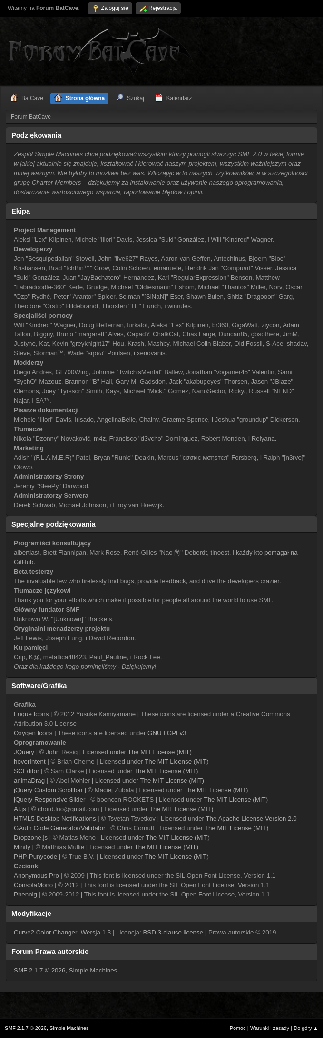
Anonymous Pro (36, 875)
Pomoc (238, 1028)
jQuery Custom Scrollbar (48, 789)
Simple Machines (93, 970)
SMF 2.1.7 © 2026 (39, 970)
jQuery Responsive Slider (49, 799)
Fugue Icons (31, 713)
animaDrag (29, 780)
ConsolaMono (33, 884)
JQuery (24, 751)
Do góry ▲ (306, 1028)
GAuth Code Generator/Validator (59, 827)
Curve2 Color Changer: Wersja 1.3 (62, 932)
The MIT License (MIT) (160, 751)
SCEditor (26, 770)
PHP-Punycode (35, 856)
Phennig (25, 894)
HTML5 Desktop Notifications (55, 818)
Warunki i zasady (269, 1028)
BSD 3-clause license (173, 932)
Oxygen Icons (33, 732)
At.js (20, 808)
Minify (22, 846)
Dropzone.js (31, 837)
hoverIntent (30, 761)
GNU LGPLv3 (166, 732)
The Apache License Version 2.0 (251, 818)
